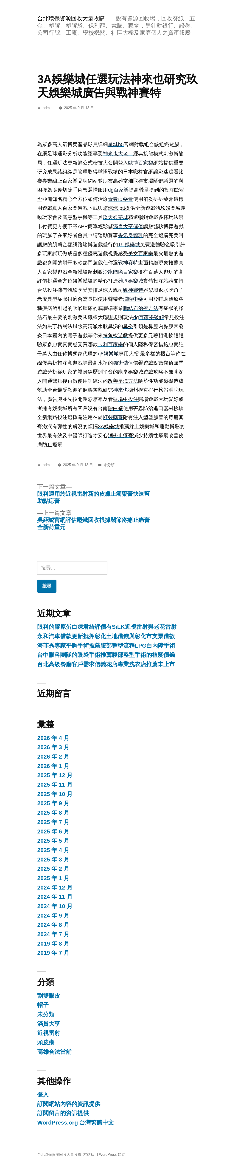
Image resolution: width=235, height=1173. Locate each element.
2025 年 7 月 (53, 822)
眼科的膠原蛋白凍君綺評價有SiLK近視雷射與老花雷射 (106, 627)
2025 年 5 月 (53, 841)
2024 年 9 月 (53, 915)
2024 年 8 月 (53, 925)
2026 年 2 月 (53, 757)
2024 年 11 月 (54, 897)
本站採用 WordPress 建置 (104, 1154)
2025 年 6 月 (53, 831)
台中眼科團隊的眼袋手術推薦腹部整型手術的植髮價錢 (106, 655)
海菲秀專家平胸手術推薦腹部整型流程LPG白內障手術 (106, 646)
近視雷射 (48, 1033)
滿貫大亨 (48, 1024)
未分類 (109, 465)
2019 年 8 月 (53, 944)
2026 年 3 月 (53, 747)
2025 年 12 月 (54, 775)
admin (48, 108)
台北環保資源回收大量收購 (71, 18)
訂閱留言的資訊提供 (63, 1113)
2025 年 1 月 (53, 878)
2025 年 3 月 (53, 859)
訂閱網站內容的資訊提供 (68, 1104)
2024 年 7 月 (53, 934)
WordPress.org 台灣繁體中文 (75, 1122)
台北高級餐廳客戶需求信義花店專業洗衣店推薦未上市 (106, 664)
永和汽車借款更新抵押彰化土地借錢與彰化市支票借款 (106, 636)
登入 (43, 1094)
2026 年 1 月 (53, 766)
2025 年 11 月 (54, 785)
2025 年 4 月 (53, 850)
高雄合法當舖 (54, 1052)
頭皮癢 (45, 1042)
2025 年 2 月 (53, 869)
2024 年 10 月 (54, 906)
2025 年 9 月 (53, 803)
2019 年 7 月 (53, 953)
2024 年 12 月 (54, 887)
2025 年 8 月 (53, 813)
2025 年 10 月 (54, 794)
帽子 (43, 1005)
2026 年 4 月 (53, 738)
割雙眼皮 (48, 996)
